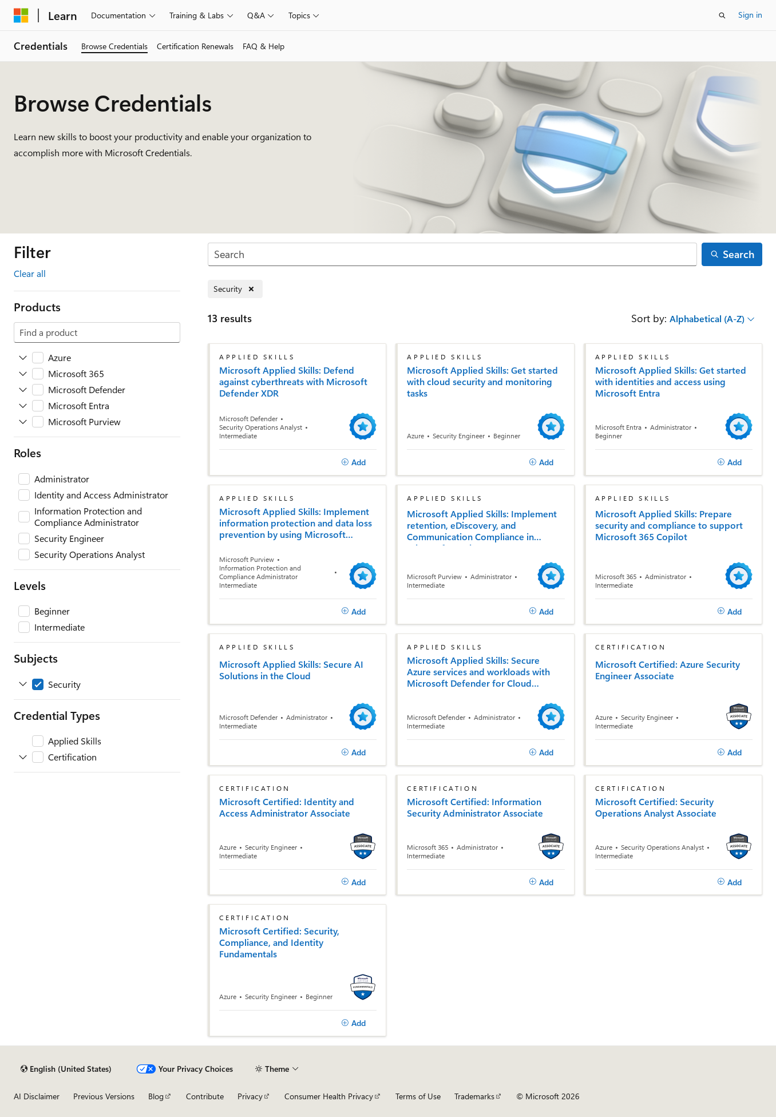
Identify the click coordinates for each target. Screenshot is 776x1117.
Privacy (250, 1096)
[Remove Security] (235, 289)
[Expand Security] (22, 684)
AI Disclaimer (37, 1096)
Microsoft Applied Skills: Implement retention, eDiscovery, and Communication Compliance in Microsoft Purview (482, 526)
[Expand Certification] (22, 757)
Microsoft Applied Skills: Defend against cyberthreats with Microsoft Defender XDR (293, 382)
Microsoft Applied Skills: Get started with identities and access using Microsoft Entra (670, 382)
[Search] (452, 254)
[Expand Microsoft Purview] (22, 421)
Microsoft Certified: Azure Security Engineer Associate (667, 670)
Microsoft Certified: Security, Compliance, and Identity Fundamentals (279, 942)
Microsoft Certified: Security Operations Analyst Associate (655, 807)
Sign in (750, 14)
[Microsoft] (21, 15)
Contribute (205, 1096)
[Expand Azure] (22, 357)
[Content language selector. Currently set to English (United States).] (66, 1069)
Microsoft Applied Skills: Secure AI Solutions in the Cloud (291, 670)
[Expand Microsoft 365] (22, 373)
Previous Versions (103, 1096)
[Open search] (722, 15)
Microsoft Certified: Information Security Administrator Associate (475, 807)
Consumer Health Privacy (328, 1096)
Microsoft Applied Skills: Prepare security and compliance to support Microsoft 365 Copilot (669, 525)
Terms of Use (418, 1096)
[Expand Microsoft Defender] (22, 389)
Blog (156, 1096)
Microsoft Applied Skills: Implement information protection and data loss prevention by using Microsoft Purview (295, 523)
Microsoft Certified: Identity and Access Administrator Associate (286, 807)
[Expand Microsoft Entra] (22, 405)
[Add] (353, 462)
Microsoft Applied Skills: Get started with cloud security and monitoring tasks (482, 382)
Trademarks (474, 1096)
